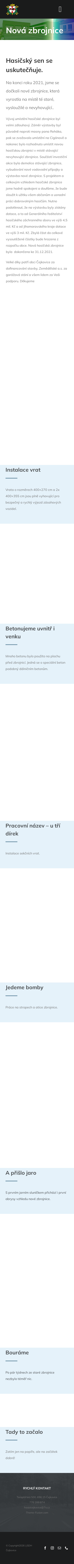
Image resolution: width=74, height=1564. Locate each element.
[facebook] (45, 1548)
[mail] (59, 1548)
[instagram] (52, 1548)
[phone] (66, 1548)
